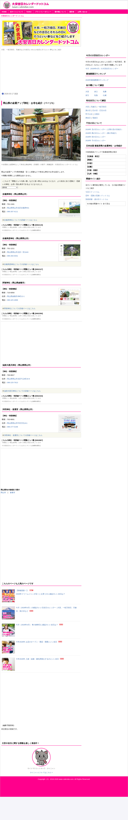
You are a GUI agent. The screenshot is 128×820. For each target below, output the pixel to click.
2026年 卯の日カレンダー (95, 137)
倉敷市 (12, 492)
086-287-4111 (12, 211)
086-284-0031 (12, 256)
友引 (88, 95)
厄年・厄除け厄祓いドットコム (97, 196)
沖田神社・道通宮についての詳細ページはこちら (23, 435)
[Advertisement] (41, 71)
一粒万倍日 (102, 107)
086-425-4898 (12, 300)
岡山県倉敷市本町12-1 (16, 296)
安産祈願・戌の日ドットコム (96, 199)
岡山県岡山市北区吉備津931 (18, 208)
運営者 (71, 12)
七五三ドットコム (92, 192)
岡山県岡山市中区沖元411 (17, 423)
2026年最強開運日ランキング (96, 80)
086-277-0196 (12, 427)
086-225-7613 (12, 382)
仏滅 (103, 95)
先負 (96, 95)
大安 (87, 92)
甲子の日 (88, 114)
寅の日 (88, 110)
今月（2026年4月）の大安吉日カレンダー (101, 69)
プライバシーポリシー (43, 12)
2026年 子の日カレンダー (95, 140)
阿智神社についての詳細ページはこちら (19, 308)
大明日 (96, 114)
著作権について (60, 12)
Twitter (29, 12)
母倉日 (95, 118)
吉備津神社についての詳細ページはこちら (20, 220)
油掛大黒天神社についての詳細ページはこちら (22, 391)
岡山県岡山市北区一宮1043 (17, 252)
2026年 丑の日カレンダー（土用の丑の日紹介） (104, 129)
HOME (4, 12)
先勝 (103, 92)
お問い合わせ (82, 12)
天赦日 (93, 107)
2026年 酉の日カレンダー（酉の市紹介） (101, 133)
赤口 (97, 92)
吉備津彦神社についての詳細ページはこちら (21, 264)
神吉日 (88, 118)
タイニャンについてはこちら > (41, 772)
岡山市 (3, 492)
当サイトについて (16, 12)
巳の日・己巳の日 (99, 110)
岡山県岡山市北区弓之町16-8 (18, 379)
